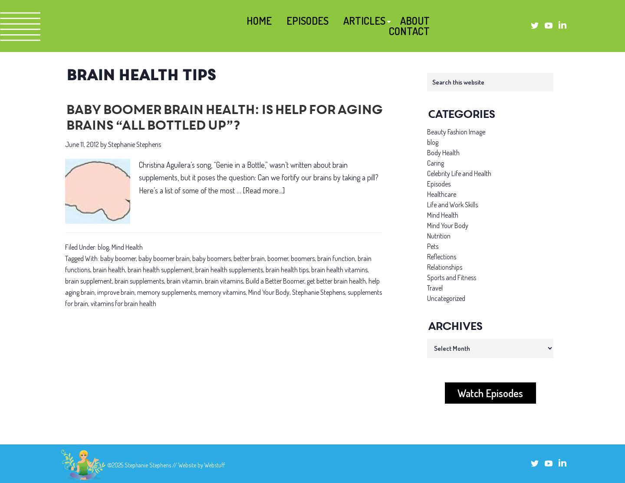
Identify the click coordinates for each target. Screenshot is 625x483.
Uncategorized (446, 298)
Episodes (439, 183)
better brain (249, 258)
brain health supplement (160, 269)
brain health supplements (229, 269)
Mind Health (127, 247)
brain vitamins (224, 281)
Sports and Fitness (451, 277)
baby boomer (118, 258)
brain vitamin (184, 281)
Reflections (441, 256)
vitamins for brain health (123, 303)
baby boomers (211, 258)
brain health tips (287, 269)
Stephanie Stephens (318, 292)
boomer (277, 258)
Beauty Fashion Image (456, 131)
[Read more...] (264, 190)
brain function (336, 258)
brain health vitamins (339, 269)
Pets (432, 246)
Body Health (443, 152)
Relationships (444, 267)
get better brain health (336, 281)
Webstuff (214, 465)
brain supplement (88, 281)
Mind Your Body (268, 292)
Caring (435, 163)
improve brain (116, 292)
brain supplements (139, 281)
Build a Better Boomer (275, 281)
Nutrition (439, 236)
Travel (435, 288)
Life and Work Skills (452, 204)
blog (103, 247)
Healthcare (441, 194)
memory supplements (166, 292)
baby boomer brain (164, 258)
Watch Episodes (490, 393)
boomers (303, 258)
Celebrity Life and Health (459, 173)
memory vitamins (222, 292)
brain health (109, 269)
